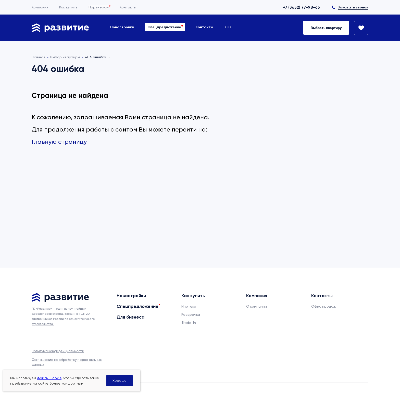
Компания (40, 7)
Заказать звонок (353, 7)
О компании (256, 306)
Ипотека (188, 306)
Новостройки (122, 27)
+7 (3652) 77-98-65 (301, 7)
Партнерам (99, 7)
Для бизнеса (130, 317)
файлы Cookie (49, 378)
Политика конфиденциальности (58, 351)
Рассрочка (190, 314)
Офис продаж (323, 306)
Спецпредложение (164, 27)
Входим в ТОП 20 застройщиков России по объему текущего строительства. (63, 319)
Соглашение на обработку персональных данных (67, 362)
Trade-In (188, 323)
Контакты (128, 7)
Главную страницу (59, 141)
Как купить (68, 7)
